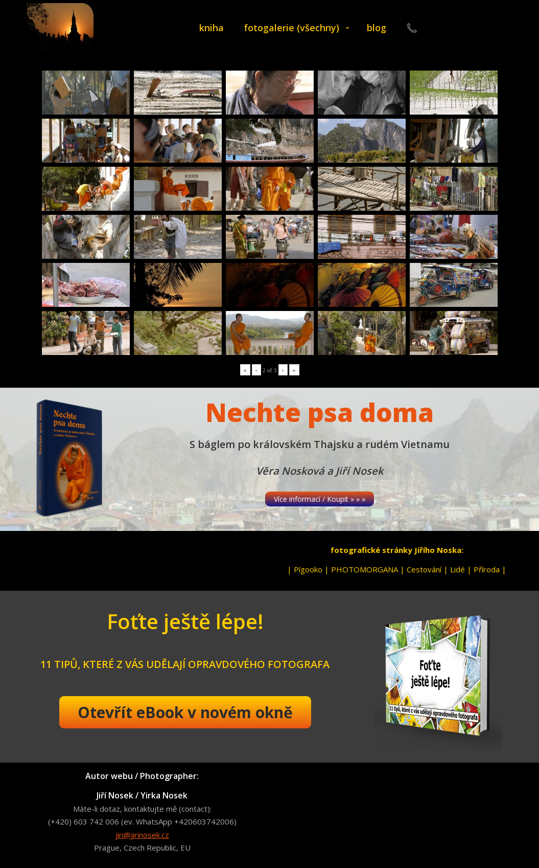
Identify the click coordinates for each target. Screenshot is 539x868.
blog (376, 27)
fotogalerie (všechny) (291, 27)
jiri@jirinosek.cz (142, 835)
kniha (211, 27)
